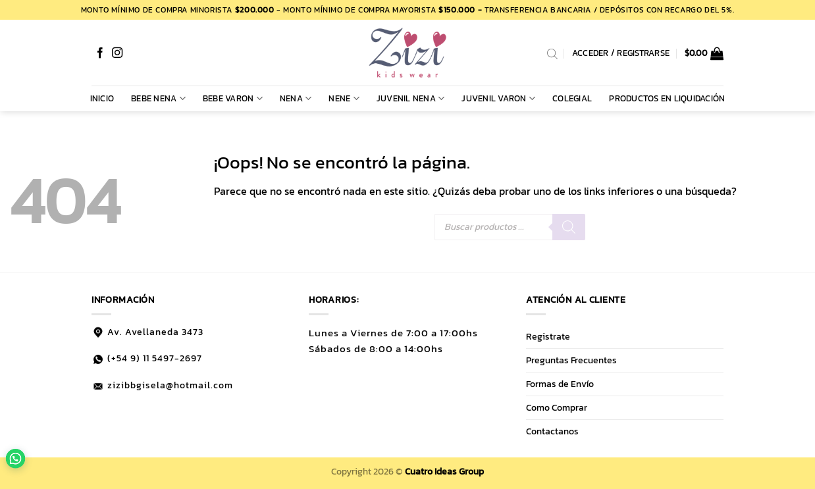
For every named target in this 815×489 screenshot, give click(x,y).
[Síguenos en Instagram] (117, 53)
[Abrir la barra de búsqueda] (552, 53)
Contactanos (552, 431)
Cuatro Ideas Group (444, 471)
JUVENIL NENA (411, 98)
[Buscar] (568, 227)
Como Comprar (556, 407)
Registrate (548, 336)
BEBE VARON (233, 98)
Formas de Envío (560, 383)
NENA (295, 98)
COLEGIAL (572, 98)
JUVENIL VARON (498, 98)
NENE (344, 98)
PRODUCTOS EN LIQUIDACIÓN (667, 98)
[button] (704, 53)
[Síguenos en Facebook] (100, 53)
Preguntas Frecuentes (571, 360)
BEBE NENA (158, 98)
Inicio (102, 98)
